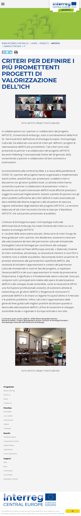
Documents (8, 475)
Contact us (8, 403)
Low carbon (8, 416)
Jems (5, 466)
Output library (9, 445)
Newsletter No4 (12, 46)
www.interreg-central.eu (15, 43)
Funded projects (10, 437)
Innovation (8, 411)
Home (34, 43)
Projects (44, 43)
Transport (7, 428)
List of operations (10, 453)
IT (24, 46)
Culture (6, 424)
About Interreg (9, 390)
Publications (8, 449)
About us (7, 395)
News (6, 399)
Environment (8, 420)
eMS (5, 462)
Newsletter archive (11, 479)
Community (8, 471)
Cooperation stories (11, 441)
